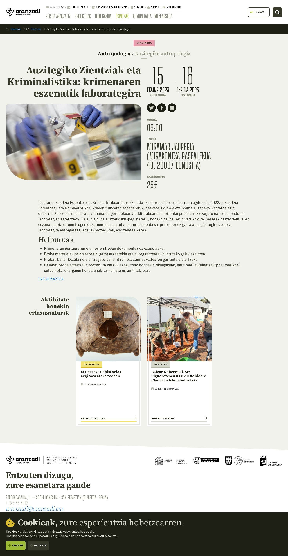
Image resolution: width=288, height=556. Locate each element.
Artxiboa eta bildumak (109, 7)
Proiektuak (83, 16)
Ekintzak (122, 16)
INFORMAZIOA (51, 278)
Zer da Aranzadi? (58, 16)
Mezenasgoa (163, 16)
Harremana (172, 7)
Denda (153, 7)
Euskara (257, 12)
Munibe (137, 7)
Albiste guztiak (162, 418)
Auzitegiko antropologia (162, 53)
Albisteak (55, 7)
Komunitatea (142, 16)
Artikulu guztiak (93, 418)
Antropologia (114, 53)
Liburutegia (77, 7)
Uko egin (38, 545)
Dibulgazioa (103, 16)
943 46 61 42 (18, 503)
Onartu (15, 545)
